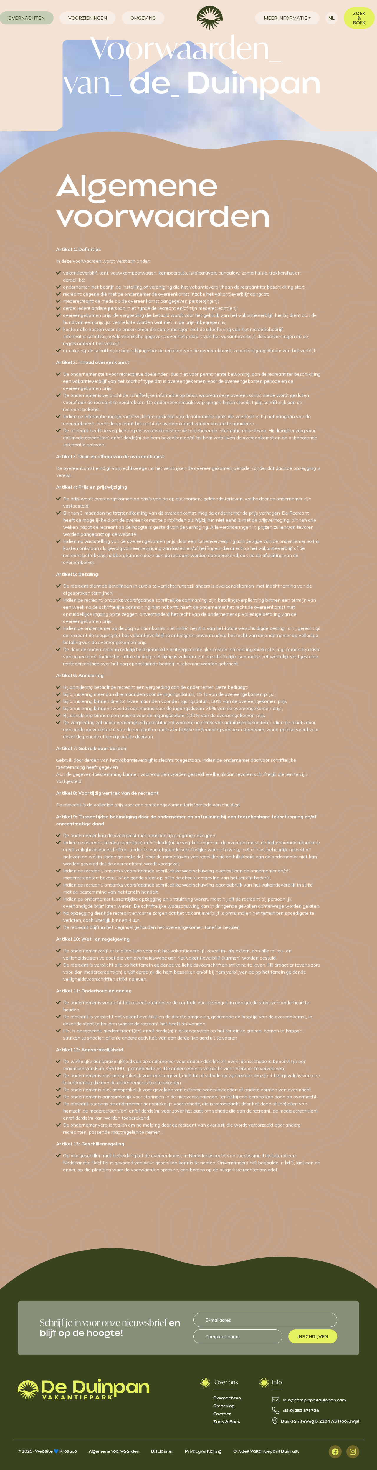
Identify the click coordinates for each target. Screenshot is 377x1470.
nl (331, 18)
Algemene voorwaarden (114, 1451)
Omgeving (223, 1406)
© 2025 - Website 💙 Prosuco (47, 1451)
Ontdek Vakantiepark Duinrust (266, 1451)
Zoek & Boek (226, 1422)
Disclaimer (162, 1451)
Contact (222, 1414)
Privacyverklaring (203, 1451)
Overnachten (227, 1398)
